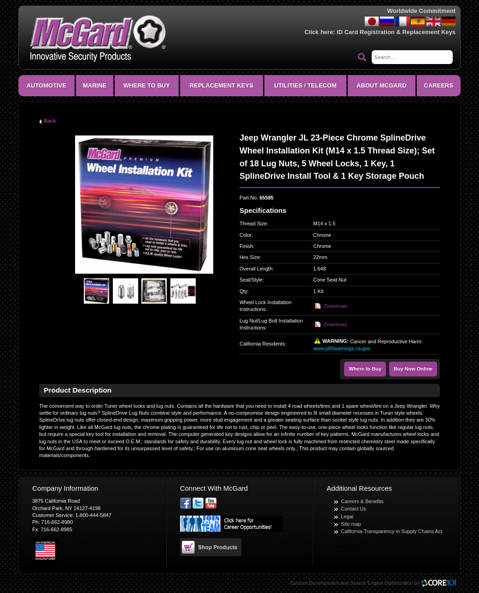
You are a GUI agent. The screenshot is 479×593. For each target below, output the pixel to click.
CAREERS (439, 85)
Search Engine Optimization (381, 583)
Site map (351, 524)
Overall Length (256, 268)
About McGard (381, 85)
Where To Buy (146, 85)
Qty (243, 291)
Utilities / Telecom (305, 85)
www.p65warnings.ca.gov (341, 348)
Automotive (46, 85)
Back (50, 120)
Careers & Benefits (362, 501)
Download (335, 306)
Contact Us (353, 508)
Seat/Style (251, 279)
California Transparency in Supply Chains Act (391, 531)
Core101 (441, 583)
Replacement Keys (221, 85)
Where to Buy (365, 368)
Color (245, 235)
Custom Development (314, 583)
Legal (347, 516)
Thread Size (253, 223)
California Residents (262, 343)
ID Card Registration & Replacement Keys (396, 32)
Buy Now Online (413, 368)
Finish (246, 246)
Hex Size (250, 257)
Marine (94, 85)
